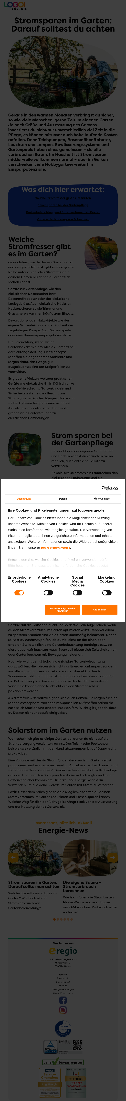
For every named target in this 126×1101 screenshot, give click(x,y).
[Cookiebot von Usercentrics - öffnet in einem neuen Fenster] (103, 488)
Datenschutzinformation (55, 548)
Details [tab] (63, 498)
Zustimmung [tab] (24, 498)
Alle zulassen (99, 609)
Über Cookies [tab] (102, 498)
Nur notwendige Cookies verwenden (62, 609)
